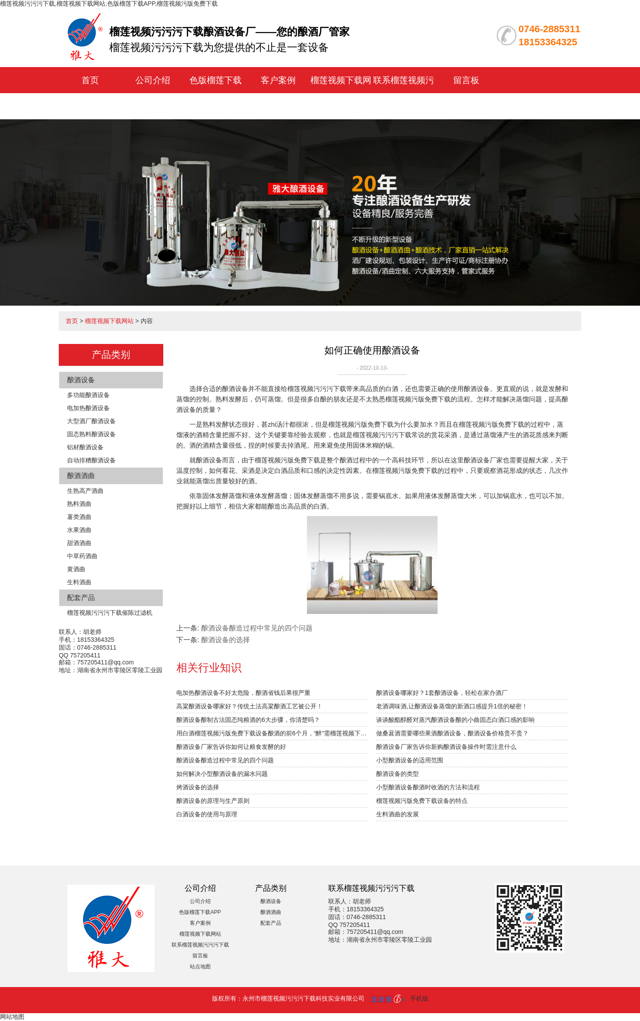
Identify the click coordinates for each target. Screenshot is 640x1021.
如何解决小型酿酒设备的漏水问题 (222, 773)
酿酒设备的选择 (225, 640)
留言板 (466, 80)
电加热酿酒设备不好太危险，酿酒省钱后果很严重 (243, 692)
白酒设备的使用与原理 (206, 814)
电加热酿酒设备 (88, 407)
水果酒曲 (79, 529)
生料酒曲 (79, 582)
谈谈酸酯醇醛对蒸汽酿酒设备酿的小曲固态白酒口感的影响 (455, 719)
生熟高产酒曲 (85, 490)
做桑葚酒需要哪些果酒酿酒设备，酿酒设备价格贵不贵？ (452, 733)
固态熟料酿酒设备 (91, 434)
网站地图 (12, 1016)
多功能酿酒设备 (88, 394)
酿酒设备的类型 (397, 773)
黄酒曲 (76, 569)
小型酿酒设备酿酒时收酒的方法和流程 (428, 787)
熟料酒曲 (79, 503)
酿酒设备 (81, 380)
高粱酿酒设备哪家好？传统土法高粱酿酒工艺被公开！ (249, 706)
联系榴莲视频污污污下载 (200, 945)
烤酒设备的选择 (197, 787)
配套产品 (81, 597)
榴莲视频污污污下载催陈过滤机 (109, 612)
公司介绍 (152, 80)
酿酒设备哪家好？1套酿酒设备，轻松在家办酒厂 (442, 692)
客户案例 (278, 80)
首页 (90, 80)
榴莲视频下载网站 (109, 320)
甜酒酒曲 (79, 542)
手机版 (419, 998)
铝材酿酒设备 (85, 447)
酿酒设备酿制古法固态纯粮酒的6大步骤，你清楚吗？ (248, 719)
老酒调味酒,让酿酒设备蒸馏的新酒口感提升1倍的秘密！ (452, 706)
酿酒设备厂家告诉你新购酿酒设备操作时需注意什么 (446, 746)
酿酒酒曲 (81, 475)
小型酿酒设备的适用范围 (409, 760)
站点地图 (200, 967)
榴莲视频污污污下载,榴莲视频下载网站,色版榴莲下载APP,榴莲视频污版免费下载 (109, 3)
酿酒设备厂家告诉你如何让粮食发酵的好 (231, 746)
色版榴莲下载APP (200, 912)
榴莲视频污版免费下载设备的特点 (422, 800)
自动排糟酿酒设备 (91, 460)
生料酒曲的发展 (397, 814)
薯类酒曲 (79, 516)
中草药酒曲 (82, 556)
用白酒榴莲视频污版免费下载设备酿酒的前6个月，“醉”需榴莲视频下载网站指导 (272, 733)
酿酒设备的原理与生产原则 (212, 800)
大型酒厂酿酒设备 (91, 421)
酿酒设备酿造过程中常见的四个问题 (257, 628)
